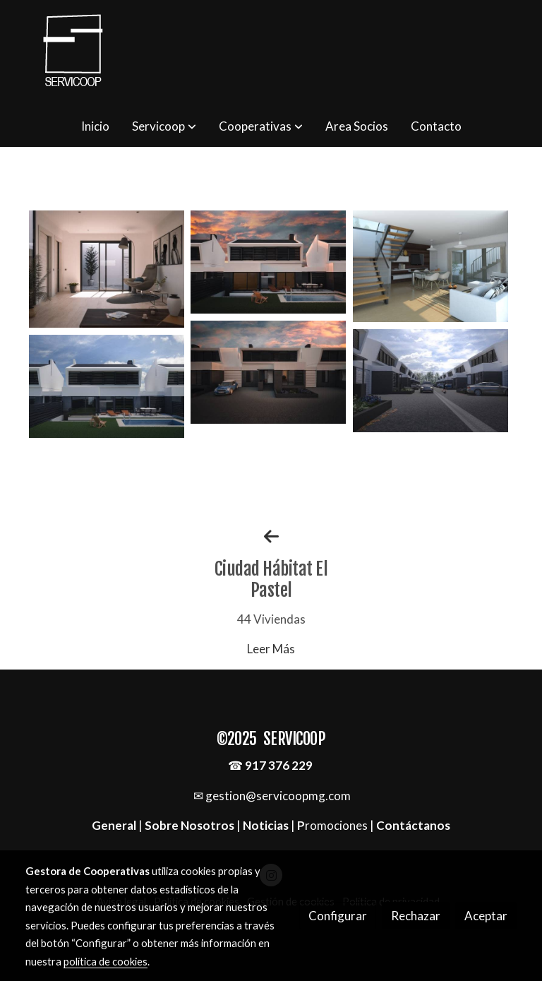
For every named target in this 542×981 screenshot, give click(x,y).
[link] (73, 53)
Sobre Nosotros (189, 825)
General (115, 825)
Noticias (266, 825)
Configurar (337, 915)
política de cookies (105, 961)
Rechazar (415, 915)
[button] (164, 126)
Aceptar (485, 915)
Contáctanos (413, 825)
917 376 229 (279, 765)
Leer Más (271, 648)
